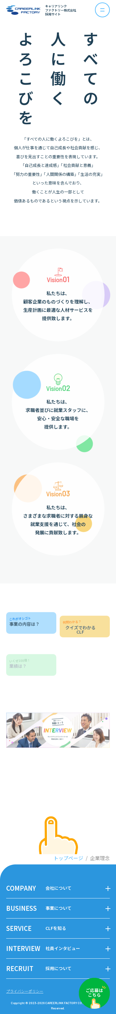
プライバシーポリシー (24, 991)
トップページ (68, 858)
